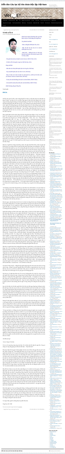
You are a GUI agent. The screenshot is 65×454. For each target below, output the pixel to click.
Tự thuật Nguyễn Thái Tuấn (54, 425)
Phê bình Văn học (53, 443)
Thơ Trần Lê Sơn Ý (53, 262)
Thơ (19, 20)
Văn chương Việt (53, 447)
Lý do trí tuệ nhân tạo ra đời (54, 421)
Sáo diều (51, 161)
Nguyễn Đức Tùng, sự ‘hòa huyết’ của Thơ (11, 29)
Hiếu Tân (5, 92)
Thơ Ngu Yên (52, 236)
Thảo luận (37, 20)
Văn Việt (18, 34)
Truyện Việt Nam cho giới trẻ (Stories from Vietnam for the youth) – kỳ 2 (56, 248)
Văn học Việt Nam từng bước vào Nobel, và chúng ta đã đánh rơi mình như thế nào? (56, 185)
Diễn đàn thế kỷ (52, 435)
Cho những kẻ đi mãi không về (55, 153)
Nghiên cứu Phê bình (26, 20)
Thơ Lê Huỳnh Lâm (53, 324)
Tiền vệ (51, 444)
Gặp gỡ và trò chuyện (7, 22)
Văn (17, 20)
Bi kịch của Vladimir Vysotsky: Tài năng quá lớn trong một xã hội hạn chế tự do (55, 284)
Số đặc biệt (5, 20)
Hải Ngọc (51, 437)
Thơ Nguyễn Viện (53, 201)
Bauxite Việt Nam (53, 431)
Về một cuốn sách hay (53, 326)
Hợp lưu (51, 438)
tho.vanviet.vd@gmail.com (53, 44)
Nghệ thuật (54, 20)
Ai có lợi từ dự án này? (54, 409)
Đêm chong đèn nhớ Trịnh (54, 187)
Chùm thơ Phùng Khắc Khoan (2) (55, 289)
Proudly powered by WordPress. (55, 450)
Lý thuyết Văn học (53, 441)
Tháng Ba (51, 299)
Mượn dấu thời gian (53, 442)
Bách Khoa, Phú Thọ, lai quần (55, 403)
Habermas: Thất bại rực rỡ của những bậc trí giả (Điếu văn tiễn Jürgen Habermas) (55, 381)
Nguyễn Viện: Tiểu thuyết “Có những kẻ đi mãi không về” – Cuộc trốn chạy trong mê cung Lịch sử (56, 416)
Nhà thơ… (52, 384)
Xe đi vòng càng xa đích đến (54, 294)
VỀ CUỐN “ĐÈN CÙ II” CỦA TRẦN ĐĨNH (37, 29)
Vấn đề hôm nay (11, 20)
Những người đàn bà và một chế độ (56, 361)
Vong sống (52, 394)
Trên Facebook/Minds (16, 22)
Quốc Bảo (52, 205)
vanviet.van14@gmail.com (53, 39)
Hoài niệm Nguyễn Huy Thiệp (55, 156)
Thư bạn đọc (29, 22)
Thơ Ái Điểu (52, 193)
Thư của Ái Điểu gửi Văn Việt (55, 250)
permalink (20, 406)
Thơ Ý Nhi (52, 369)
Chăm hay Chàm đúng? (54, 423)
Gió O (51, 436)
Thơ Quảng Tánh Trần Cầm (55, 158)
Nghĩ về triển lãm (53, 218)
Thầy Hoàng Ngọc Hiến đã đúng (55, 264)
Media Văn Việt (36, 22)
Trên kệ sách (47, 22)
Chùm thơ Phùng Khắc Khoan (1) (55, 367)
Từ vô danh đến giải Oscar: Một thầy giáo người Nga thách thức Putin (55, 365)
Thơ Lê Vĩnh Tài (53, 348)
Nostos (51, 399)
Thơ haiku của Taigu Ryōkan (54, 400)
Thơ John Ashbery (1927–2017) (55, 335)
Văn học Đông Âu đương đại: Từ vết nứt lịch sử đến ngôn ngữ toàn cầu (55, 412)
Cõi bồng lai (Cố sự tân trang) (55, 337)
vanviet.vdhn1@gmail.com (53, 53)
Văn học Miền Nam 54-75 (45, 20)
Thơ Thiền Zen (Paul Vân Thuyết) (55, 292)
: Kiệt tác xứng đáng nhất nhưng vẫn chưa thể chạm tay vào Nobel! (56, 169)
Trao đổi (42, 22)
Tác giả (4, 25)
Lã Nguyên (52, 440)
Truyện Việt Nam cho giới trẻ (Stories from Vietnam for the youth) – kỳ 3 (56, 207)
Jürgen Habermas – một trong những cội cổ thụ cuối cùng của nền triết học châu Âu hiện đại (56, 391)
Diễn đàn (51, 434)
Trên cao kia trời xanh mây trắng (55, 316)
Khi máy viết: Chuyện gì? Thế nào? (56, 280)
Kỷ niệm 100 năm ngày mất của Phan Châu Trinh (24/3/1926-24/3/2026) (55, 274)
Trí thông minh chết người (54, 329)
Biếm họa (24, 22)
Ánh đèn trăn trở (52, 428)
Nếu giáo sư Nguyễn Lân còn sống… (56, 165)
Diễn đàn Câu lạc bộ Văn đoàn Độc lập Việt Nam (24, 4)
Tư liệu (32, 20)
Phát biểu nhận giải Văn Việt (56, 22)
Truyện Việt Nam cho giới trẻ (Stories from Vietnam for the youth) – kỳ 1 (56, 287)
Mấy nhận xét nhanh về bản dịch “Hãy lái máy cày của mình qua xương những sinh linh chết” (55, 344)
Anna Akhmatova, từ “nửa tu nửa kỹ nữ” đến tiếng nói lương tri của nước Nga (56, 306)
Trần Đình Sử (52, 446)
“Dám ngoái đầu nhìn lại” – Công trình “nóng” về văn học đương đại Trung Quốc (56, 216)
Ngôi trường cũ (52, 419)
